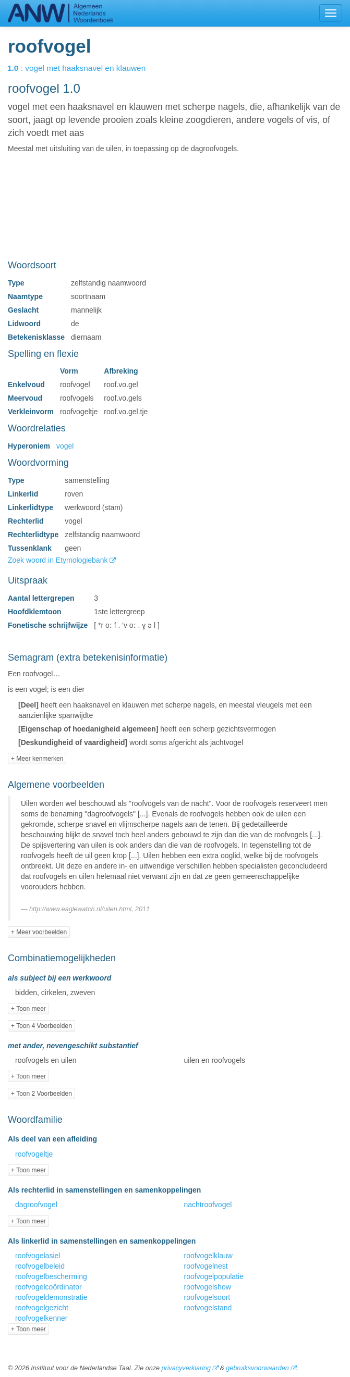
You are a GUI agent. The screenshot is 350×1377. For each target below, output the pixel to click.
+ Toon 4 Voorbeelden (41, 1025)
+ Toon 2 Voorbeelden (41, 1093)
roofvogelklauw (208, 1255)
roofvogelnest (206, 1266)
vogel (65, 446)
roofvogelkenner (41, 1318)
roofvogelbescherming (51, 1276)
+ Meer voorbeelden (39, 932)
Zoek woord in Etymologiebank (59, 560)
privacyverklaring (185, 1368)
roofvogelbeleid (40, 1266)
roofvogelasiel (37, 1255)
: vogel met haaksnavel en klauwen (84, 68)
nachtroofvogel (208, 1204)
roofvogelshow (207, 1287)
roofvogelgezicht (41, 1308)
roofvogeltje (34, 1154)
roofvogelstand (208, 1308)
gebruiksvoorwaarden (257, 1368)
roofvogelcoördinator (48, 1287)
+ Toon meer (28, 1008)
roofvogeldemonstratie (51, 1297)
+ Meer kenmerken (37, 758)
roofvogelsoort (207, 1297)
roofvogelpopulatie (214, 1276)
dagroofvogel (36, 1204)
